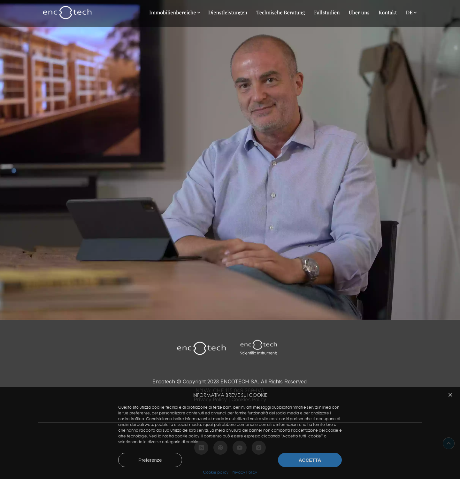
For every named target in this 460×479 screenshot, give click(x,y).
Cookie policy (215, 472)
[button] (450, 395)
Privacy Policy (244, 472)
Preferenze (150, 460)
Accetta (310, 460)
